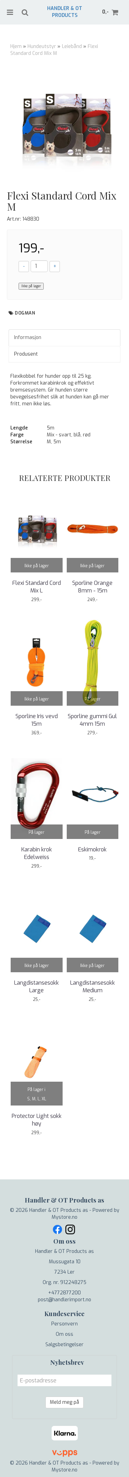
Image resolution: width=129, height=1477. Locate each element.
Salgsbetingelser (64, 1344)
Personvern (64, 1324)
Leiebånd (72, 46)
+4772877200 (64, 1293)
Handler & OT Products (64, 12)
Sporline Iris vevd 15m (36, 720)
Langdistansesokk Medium (92, 986)
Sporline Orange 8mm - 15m (92, 586)
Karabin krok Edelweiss (36, 853)
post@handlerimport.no (64, 1299)
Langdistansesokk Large (36, 986)
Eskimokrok (92, 849)
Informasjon (27, 337)
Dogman (25, 313)
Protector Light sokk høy (37, 1119)
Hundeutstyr (42, 46)
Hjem (16, 46)
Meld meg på (64, 1402)
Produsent (26, 354)
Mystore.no (64, 1217)
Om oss (64, 1334)
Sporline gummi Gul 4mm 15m (92, 720)
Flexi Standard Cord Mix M (54, 50)
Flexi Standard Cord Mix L (36, 586)
